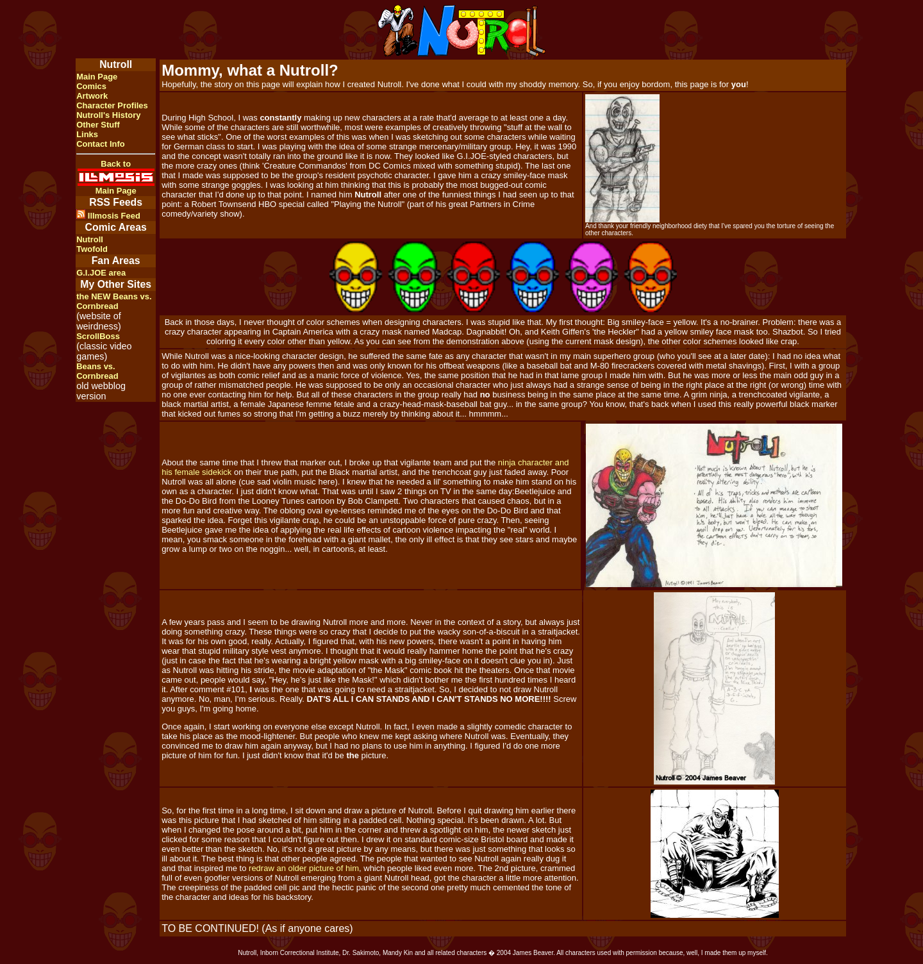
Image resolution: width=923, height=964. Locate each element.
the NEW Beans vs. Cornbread (113, 301)
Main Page (96, 76)
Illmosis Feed (108, 215)
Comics (91, 86)
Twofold (92, 249)
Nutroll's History (108, 115)
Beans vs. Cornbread (97, 371)
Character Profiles (112, 105)
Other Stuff (98, 124)
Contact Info (100, 144)
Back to (116, 164)
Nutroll (89, 239)
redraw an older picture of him (304, 868)
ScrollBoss (98, 336)
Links (87, 134)
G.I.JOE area (101, 273)
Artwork (92, 96)
